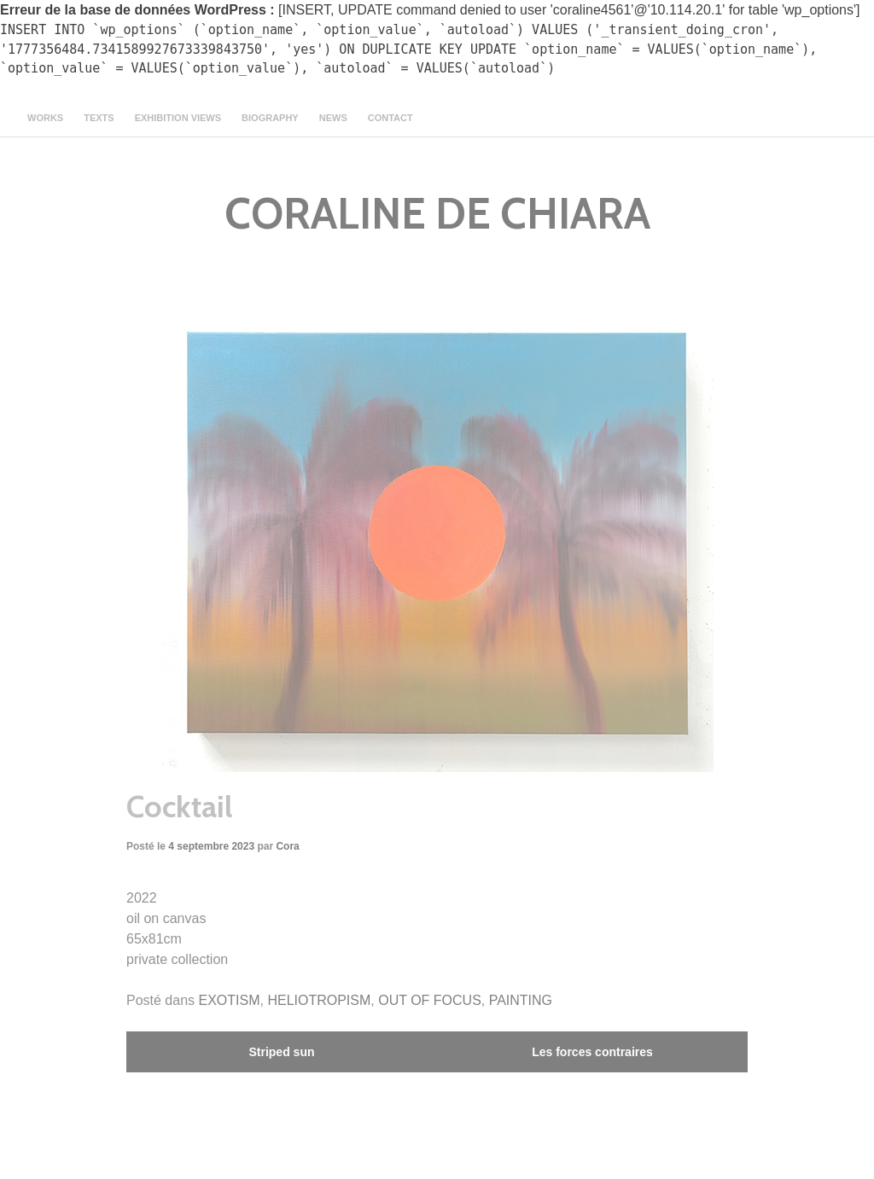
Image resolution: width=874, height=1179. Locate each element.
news (333, 118)
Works (45, 118)
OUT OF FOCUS (429, 1000)
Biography (270, 118)
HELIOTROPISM (318, 1000)
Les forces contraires (592, 1052)
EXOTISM (229, 1000)
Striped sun (281, 1052)
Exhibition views (178, 118)
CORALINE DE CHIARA (437, 214)
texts (99, 118)
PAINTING (520, 1000)
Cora (287, 846)
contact (390, 118)
